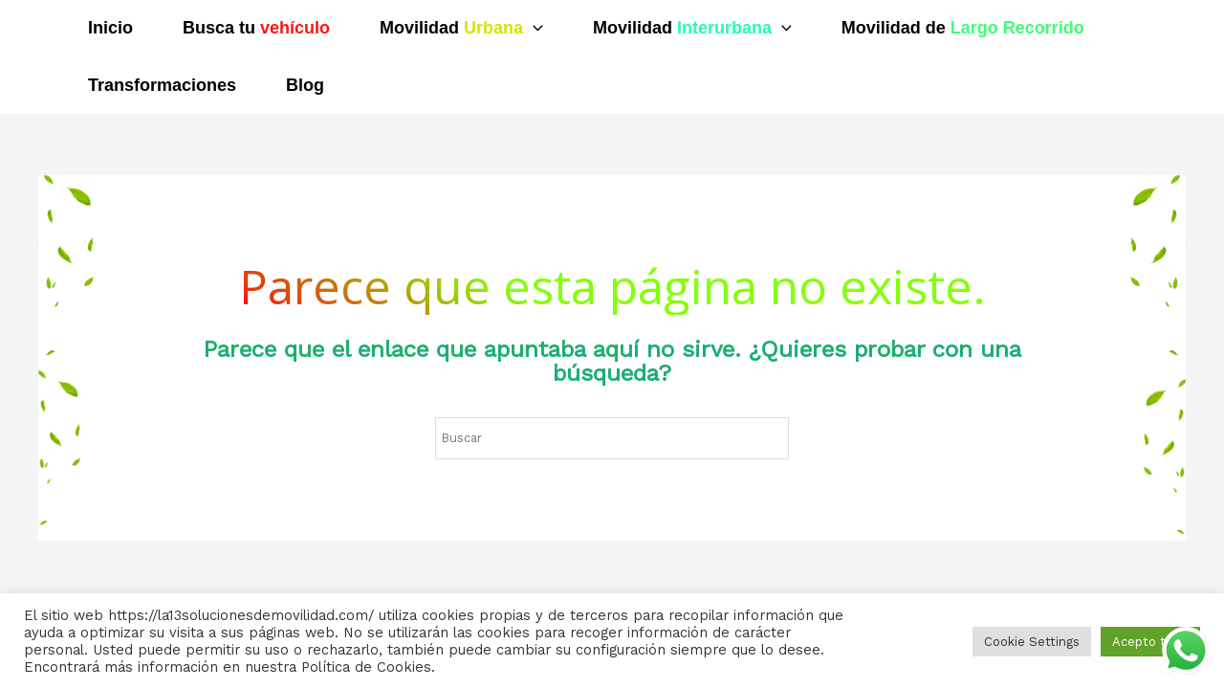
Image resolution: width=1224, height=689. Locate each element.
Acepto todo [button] (1150, 641)
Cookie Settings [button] (1032, 641)
